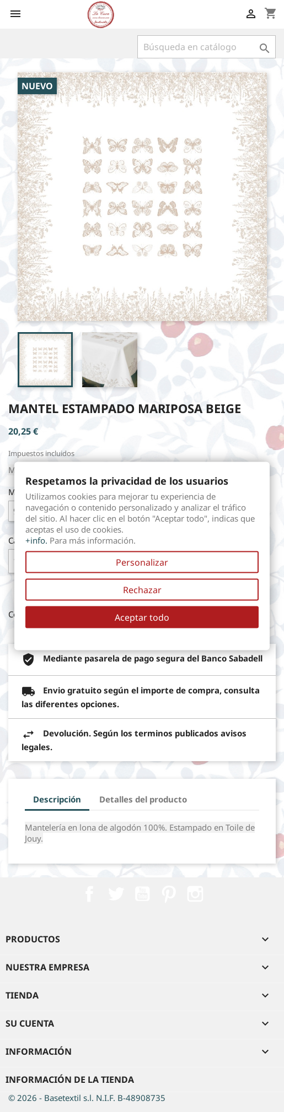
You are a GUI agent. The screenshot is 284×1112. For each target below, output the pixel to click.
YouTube (142, 894)
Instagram (195, 894)
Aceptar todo (142, 617)
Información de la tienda (70, 1079)
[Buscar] (206, 46)
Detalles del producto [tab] (143, 799)
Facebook (89, 894)
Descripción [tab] (57, 799)
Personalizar (142, 562)
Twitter (116, 894)
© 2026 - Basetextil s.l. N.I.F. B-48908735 (86, 1097)
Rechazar (142, 590)
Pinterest (169, 894)
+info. (36, 540)
